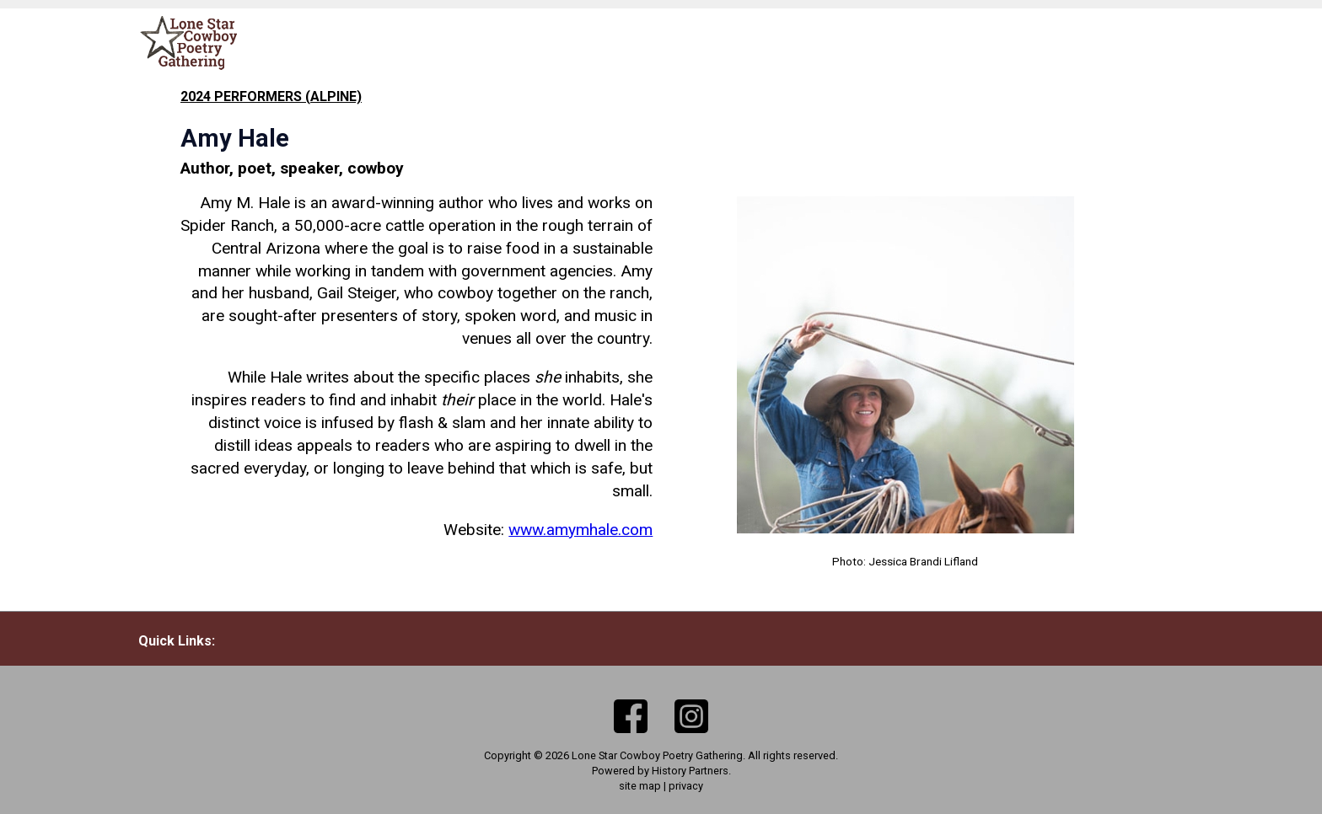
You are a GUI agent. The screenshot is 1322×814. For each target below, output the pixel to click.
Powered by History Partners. (661, 770)
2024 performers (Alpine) (271, 96)
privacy (686, 785)
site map (640, 785)
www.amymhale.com (580, 529)
